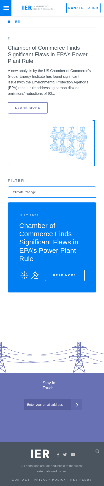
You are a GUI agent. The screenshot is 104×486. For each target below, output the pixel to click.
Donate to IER (83, 8)
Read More (64, 275)
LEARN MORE (28, 107)
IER (17, 21)
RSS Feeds (81, 479)
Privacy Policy (50, 479)
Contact (21, 479)
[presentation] (53, 419)
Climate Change (24, 192)
